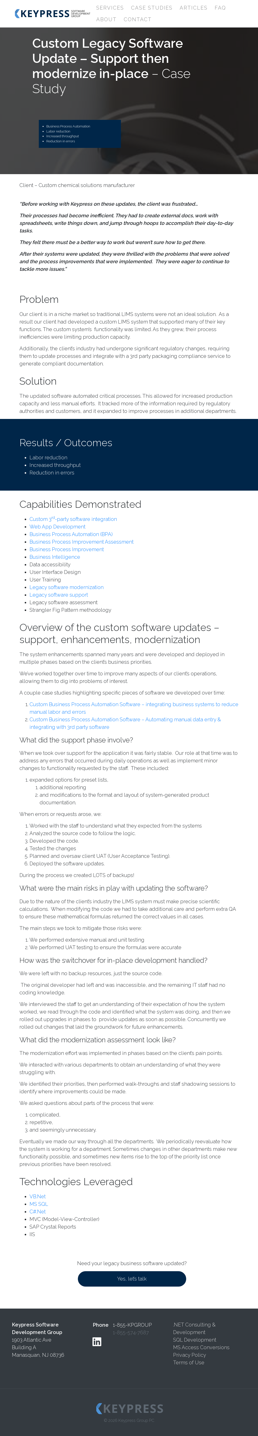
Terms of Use (188, 1363)
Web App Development (57, 527)
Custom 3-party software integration (73, 519)
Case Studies (152, 8)
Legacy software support (58, 595)
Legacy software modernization (66, 587)
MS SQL (38, 1204)
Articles (194, 8)
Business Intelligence (54, 557)
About (106, 19)
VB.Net (37, 1196)
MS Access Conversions (201, 1347)
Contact (138, 19)
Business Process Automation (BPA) (71, 534)
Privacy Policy (189, 1355)
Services (110, 8)
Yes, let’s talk (132, 1279)
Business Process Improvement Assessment (81, 542)
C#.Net (37, 1212)
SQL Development (194, 1340)
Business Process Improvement (66, 549)
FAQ (220, 8)
